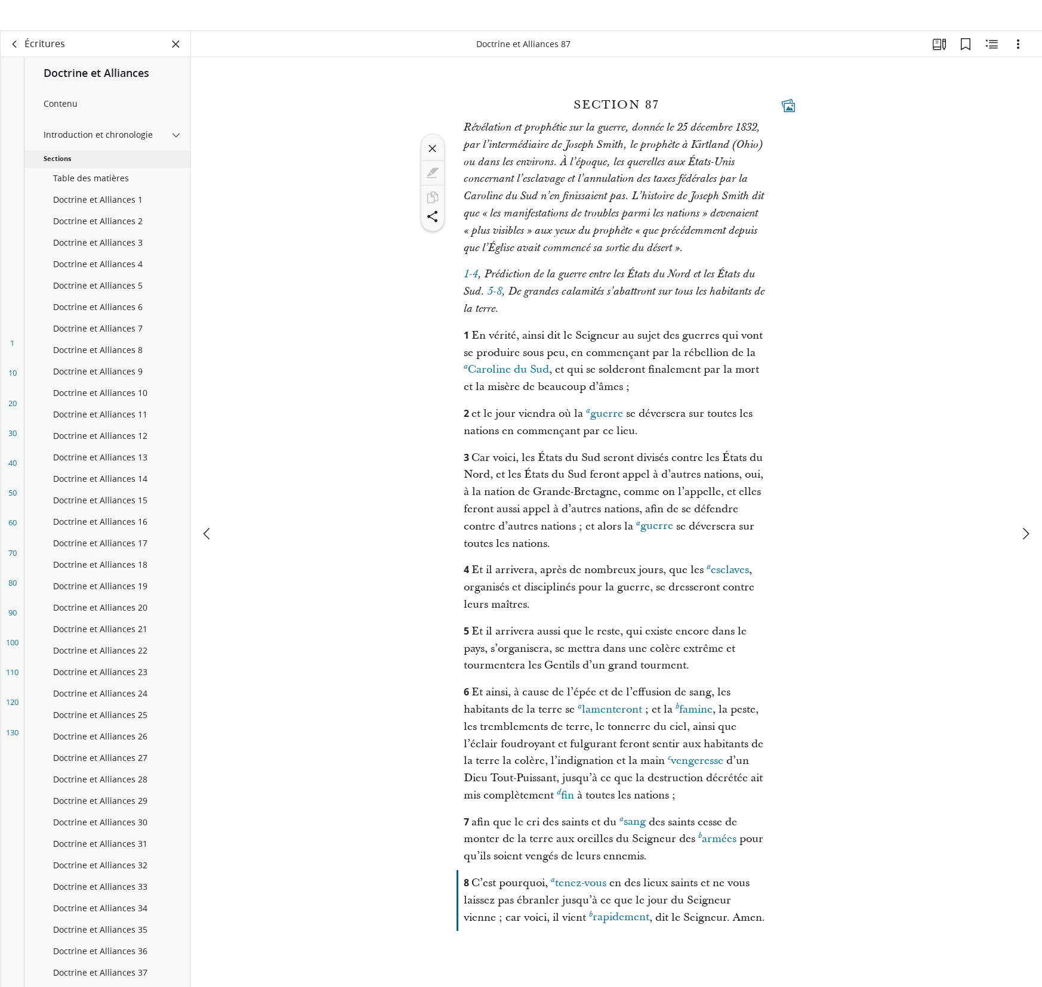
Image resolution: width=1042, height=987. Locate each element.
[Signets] (966, 57)
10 (12, 385)
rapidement (619, 930)
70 (12, 566)
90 (12, 625)
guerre (604, 426)
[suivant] (1025, 506)
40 (12, 476)
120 (12, 715)
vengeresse (695, 773)
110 (12, 685)
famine (694, 722)
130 (12, 745)
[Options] (1018, 57)
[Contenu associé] (992, 57)
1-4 (471, 287)
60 (12, 535)
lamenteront (610, 722)
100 (12, 655)
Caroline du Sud (506, 382)
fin (565, 808)
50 (12, 505)
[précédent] (208, 506)
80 (12, 595)
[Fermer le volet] (176, 57)
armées (717, 851)
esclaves (728, 582)
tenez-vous (578, 895)
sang (632, 835)
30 (12, 446)
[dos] (14, 57)
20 (12, 416)
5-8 (495, 305)
